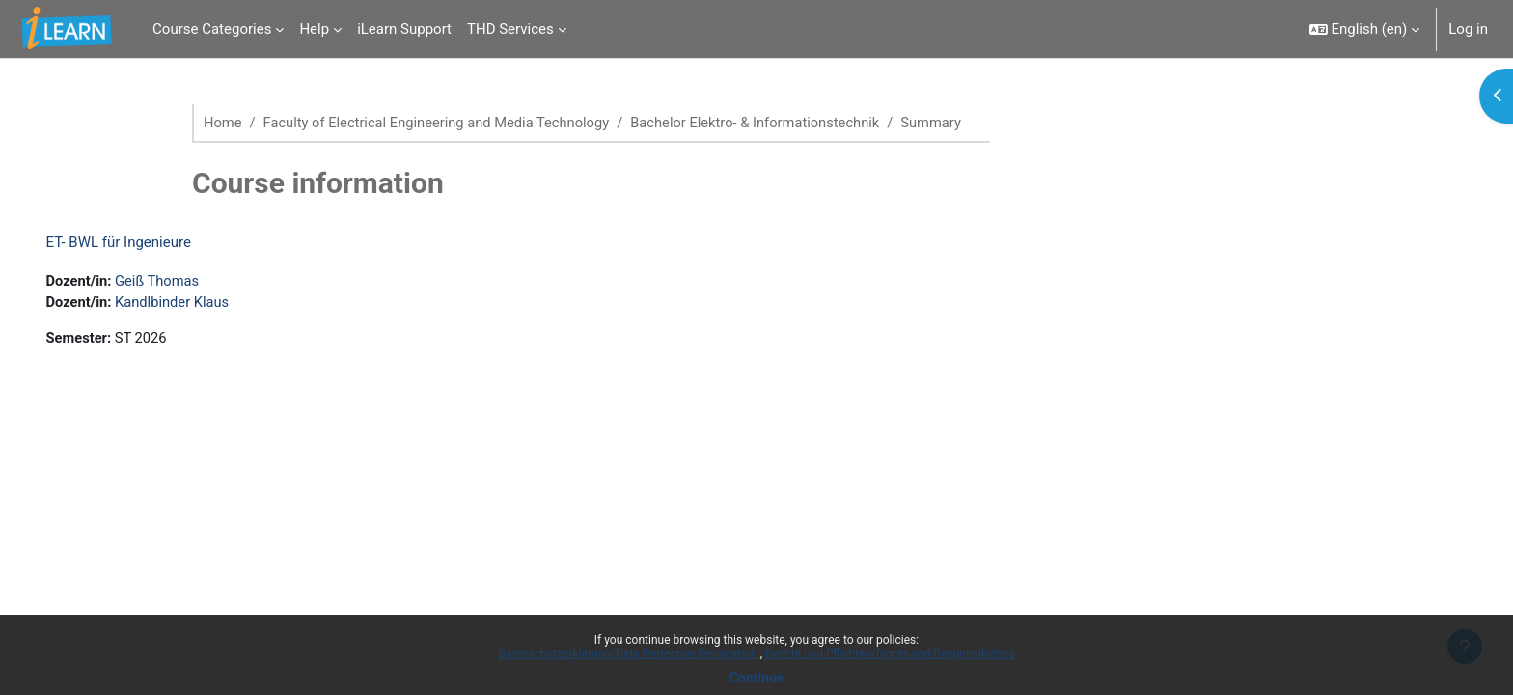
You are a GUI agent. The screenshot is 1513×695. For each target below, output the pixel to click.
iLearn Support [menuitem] (404, 29)
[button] (1365, 29)
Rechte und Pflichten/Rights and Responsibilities (890, 653)
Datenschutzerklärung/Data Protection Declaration (628, 653)
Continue (756, 677)
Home (223, 122)
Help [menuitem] (314, 29)
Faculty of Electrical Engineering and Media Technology (441, 122)
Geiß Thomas (187, 282)
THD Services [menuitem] (510, 29)
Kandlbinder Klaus (202, 303)
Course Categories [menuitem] (211, 29)
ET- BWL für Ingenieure (145, 243)
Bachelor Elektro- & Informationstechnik (766, 122)
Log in (1468, 29)
